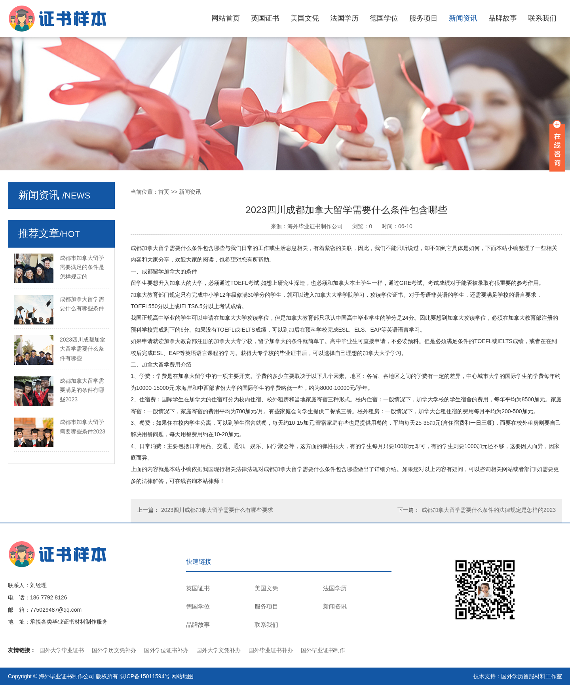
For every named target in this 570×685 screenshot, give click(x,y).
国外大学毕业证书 (62, 650)
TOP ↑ (548, 587)
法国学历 (344, 18)
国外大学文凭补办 (218, 650)
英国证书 (265, 18)
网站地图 (182, 676)
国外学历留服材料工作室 (531, 676)
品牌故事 (502, 18)
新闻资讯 (463, 18)
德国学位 (384, 18)
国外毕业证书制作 (323, 650)
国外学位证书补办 (166, 650)
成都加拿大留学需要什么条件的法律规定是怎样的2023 (489, 510)
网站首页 (225, 18)
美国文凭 (305, 18)
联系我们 (542, 18)
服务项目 (423, 18)
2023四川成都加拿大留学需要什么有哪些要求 (217, 510)
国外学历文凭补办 (114, 650)
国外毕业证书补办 (271, 650)
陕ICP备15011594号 (145, 676)
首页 (163, 192)
